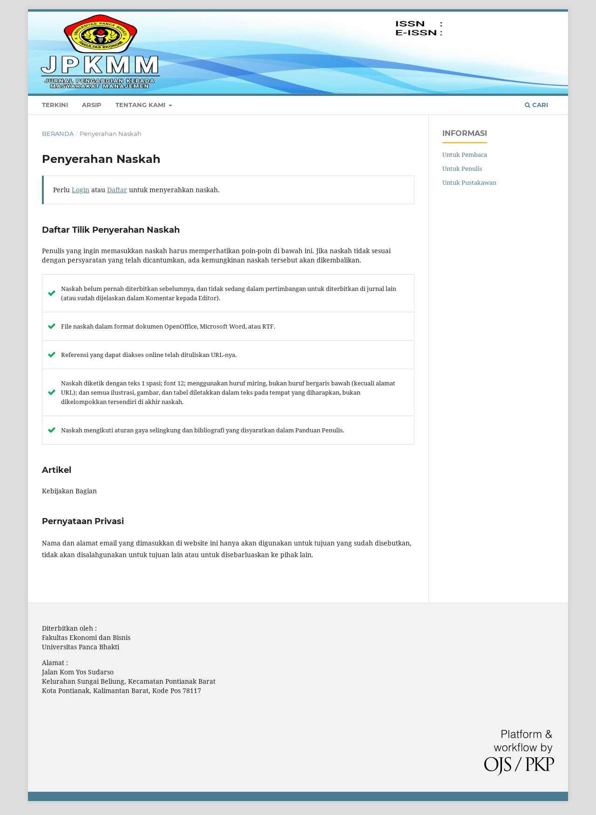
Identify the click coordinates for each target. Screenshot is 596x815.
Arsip (92, 104)
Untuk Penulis (462, 168)
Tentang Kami (141, 104)
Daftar (515, 16)
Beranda (58, 133)
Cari (536, 104)
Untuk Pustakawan (469, 182)
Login (545, 16)
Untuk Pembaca (464, 154)
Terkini (55, 104)
